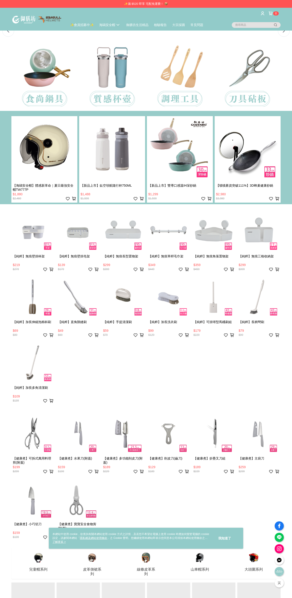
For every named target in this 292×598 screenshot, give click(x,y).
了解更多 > (59, 541)
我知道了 (224, 538)
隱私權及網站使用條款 (93, 538)
